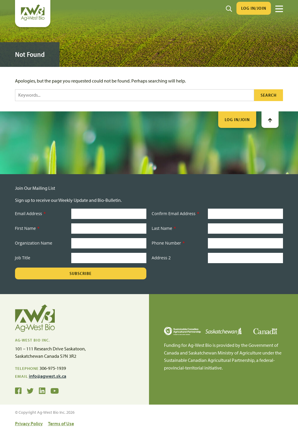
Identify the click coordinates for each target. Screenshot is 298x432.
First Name (27, 228)
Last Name (164, 228)
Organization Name (33, 243)
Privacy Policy (29, 423)
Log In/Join (253, 8)
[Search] (229, 8)
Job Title (22, 257)
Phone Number (168, 243)
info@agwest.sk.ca (47, 376)
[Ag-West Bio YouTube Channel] (55, 390)
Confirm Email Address (175, 213)
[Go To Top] (270, 119)
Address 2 (161, 257)
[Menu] (279, 9)
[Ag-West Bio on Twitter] (30, 390)
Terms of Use (61, 423)
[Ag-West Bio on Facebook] (18, 390)
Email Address (30, 213)
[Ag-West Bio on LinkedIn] (42, 390)
